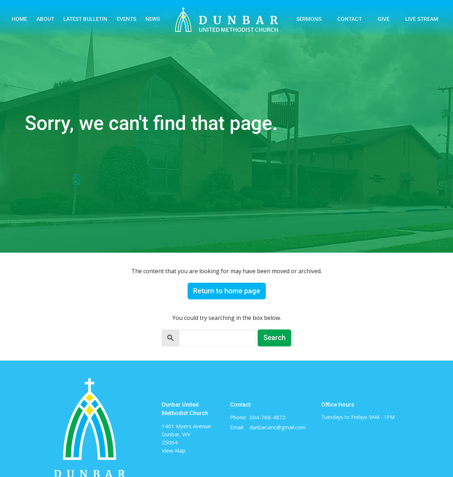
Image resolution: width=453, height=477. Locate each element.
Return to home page (226, 291)
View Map (173, 450)
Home (19, 19)
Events (126, 19)
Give (383, 19)
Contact (349, 19)
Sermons (308, 19)
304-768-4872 (268, 417)
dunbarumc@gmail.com (277, 427)
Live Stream (421, 19)
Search (274, 337)
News (152, 19)
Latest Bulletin (85, 19)
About (45, 19)
